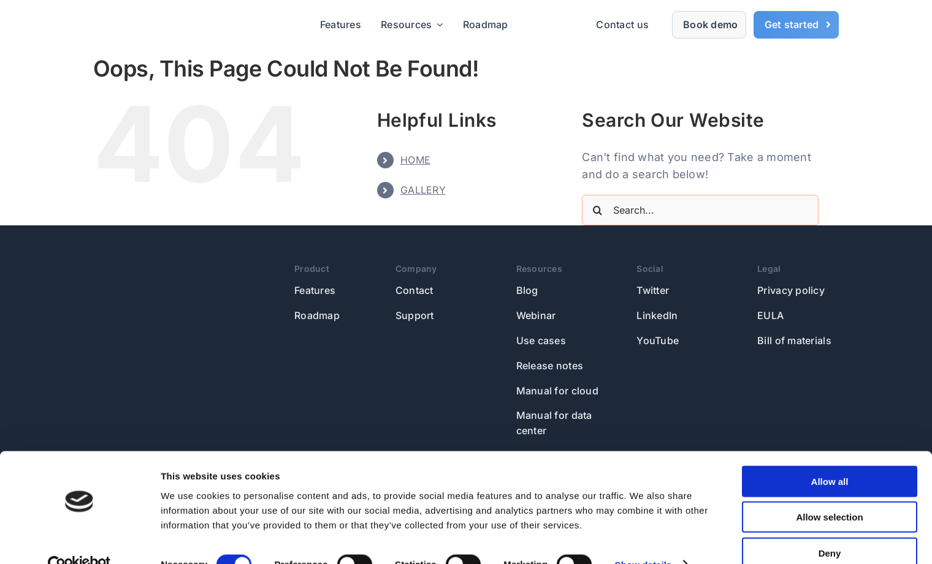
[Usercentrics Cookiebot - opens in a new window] (79, 540)
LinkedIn (657, 315)
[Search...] (700, 210)
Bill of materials (794, 340)
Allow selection (829, 492)
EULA (770, 315)
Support (414, 315)
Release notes (550, 365)
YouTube (657, 340)
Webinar (536, 315)
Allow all (830, 456)
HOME (415, 160)
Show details (643, 540)
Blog (527, 290)
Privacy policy (791, 290)
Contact (414, 290)
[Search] (597, 210)
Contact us (622, 24)
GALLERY (423, 190)
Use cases (541, 340)
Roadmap (317, 315)
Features (314, 290)
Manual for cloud (557, 391)
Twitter (652, 290)
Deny (830, 528)
